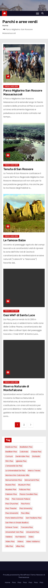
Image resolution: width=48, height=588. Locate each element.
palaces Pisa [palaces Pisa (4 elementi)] (24, 489)
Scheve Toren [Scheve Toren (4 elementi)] (12, 527)
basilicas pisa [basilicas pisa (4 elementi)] (11, 447)
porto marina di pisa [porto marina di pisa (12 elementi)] (14, 518)
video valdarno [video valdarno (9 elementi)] (33, 541)
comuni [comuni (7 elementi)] (9, 456)
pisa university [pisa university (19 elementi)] (26, 508)
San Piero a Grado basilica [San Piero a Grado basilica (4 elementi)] (17, 522)
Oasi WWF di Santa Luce (19, 315)
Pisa (14, 582)
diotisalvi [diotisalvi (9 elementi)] (36, 456)
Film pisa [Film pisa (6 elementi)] (9, 461)
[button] (43, 13)
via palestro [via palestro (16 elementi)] (20, 536)
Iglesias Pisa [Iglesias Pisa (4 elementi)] (21, 461)
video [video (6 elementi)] (31, 536)
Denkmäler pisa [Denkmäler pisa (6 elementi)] (22, 456)
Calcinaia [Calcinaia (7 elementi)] (24, 451)
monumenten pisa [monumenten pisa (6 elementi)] (14, 480)
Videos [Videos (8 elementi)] (20, 541)
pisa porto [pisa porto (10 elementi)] (25, 503)
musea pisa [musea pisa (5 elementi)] (10, 484)
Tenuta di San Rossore (18, 169)
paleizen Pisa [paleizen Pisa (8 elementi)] (11, 494)
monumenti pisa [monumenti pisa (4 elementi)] (32, 480)
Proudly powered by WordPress (16, 575)
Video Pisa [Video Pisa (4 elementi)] (10, 541)
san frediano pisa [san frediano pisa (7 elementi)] (33, 518)
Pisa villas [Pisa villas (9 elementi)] (25, 513)
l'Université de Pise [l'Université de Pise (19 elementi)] (14, 466)
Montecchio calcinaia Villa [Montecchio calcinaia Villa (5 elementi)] (17, 475)
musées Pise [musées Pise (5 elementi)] (11, 489)
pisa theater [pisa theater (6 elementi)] (11, 508)
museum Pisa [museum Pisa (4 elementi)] (24, 484)
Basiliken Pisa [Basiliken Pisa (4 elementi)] (11, 451)
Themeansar (23, 577)
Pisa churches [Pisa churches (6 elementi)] (12, 503)
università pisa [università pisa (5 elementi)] (32, 532)
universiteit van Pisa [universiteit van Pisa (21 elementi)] (14, 532)
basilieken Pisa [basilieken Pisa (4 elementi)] (26, 447)
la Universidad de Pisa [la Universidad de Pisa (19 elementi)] (15, 470)
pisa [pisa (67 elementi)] (7, 499)
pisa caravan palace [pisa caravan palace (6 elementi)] (21, 499)
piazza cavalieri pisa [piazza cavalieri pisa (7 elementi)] (28, 494)
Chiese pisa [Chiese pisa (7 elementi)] (36, 451)
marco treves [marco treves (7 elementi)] (34, 470)
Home (5, 25)
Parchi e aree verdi (11, 86)
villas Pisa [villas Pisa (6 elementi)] (20, 546)
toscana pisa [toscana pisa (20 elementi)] (27, 527)
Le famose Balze (14, 240)
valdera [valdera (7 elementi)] (9, 536)
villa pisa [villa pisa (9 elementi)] (9, 546)
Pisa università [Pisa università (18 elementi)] (12, 513)
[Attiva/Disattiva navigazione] (37, 13)
